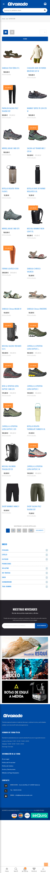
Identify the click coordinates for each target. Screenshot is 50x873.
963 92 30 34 (17, 790)
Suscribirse (41, 625)
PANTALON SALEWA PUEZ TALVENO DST (10, 109)
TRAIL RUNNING (6, 586)
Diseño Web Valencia (27, 810)
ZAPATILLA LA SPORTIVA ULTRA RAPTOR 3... (35, 347)
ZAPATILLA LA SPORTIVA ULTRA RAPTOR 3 (35, 387)
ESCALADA (5, 550)
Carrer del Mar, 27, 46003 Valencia (29, 785)
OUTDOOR (5, 559)
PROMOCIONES (6, 564)
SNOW (4, 577)
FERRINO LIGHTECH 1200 (10, 268)
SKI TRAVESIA (6, 573)
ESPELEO (4, 554)
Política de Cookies (7, 766)
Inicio (4, 544)
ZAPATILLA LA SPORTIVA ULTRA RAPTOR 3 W (35, 467)
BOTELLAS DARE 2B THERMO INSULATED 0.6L (36, 190)
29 (31, 530)
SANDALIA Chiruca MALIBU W (11, 308)
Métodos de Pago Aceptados (10, 773)
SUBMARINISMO (7, 582)
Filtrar (25, 39)
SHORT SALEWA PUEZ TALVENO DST (34, 508)
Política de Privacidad (8, 762)
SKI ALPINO (5, 568)
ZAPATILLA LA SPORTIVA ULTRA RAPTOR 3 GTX (9, 427)
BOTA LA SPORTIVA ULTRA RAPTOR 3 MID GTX (10, 387)
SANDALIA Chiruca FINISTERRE (37, 308)
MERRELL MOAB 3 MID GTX (10, 148)
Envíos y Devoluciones (8, 769)
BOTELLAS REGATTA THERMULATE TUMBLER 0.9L (36, 427)
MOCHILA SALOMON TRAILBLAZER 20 (8, 467)
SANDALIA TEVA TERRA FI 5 (10, 68)
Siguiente (39, 530)
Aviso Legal (5, 759)
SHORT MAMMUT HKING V (10, 506)
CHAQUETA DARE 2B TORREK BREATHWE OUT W (36, 69)
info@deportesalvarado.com (23, 795)
